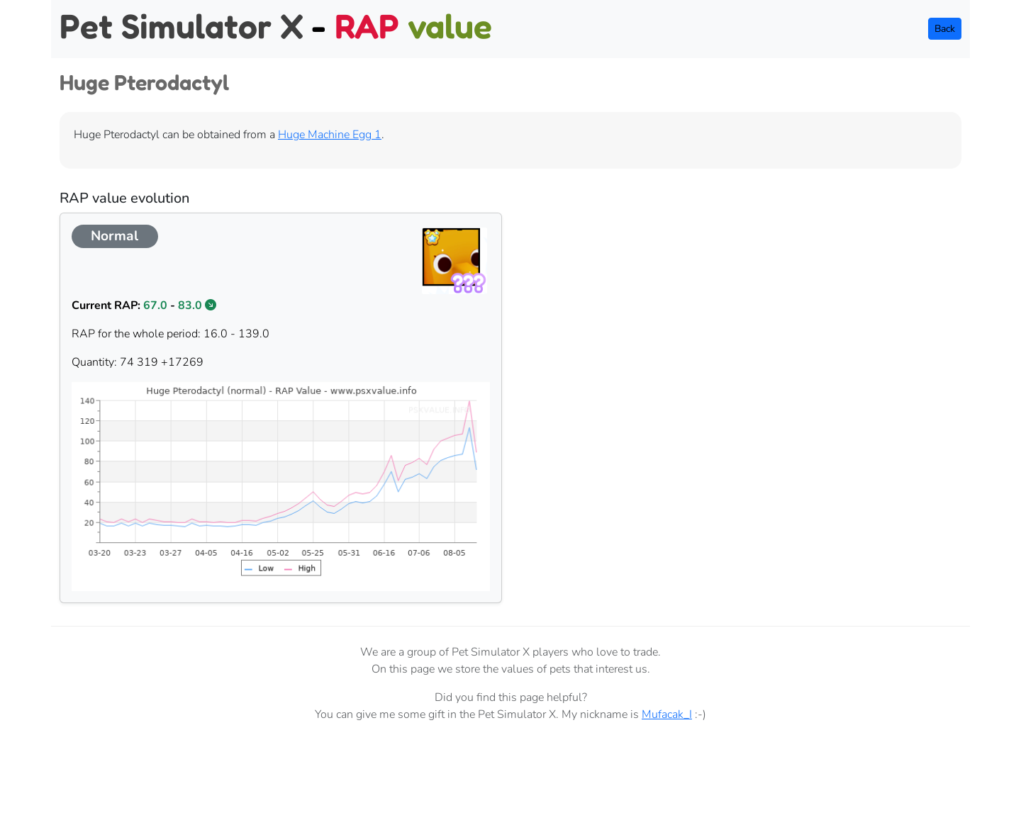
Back (944, 28)
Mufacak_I (667, 714)
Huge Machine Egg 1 (329, 134)
